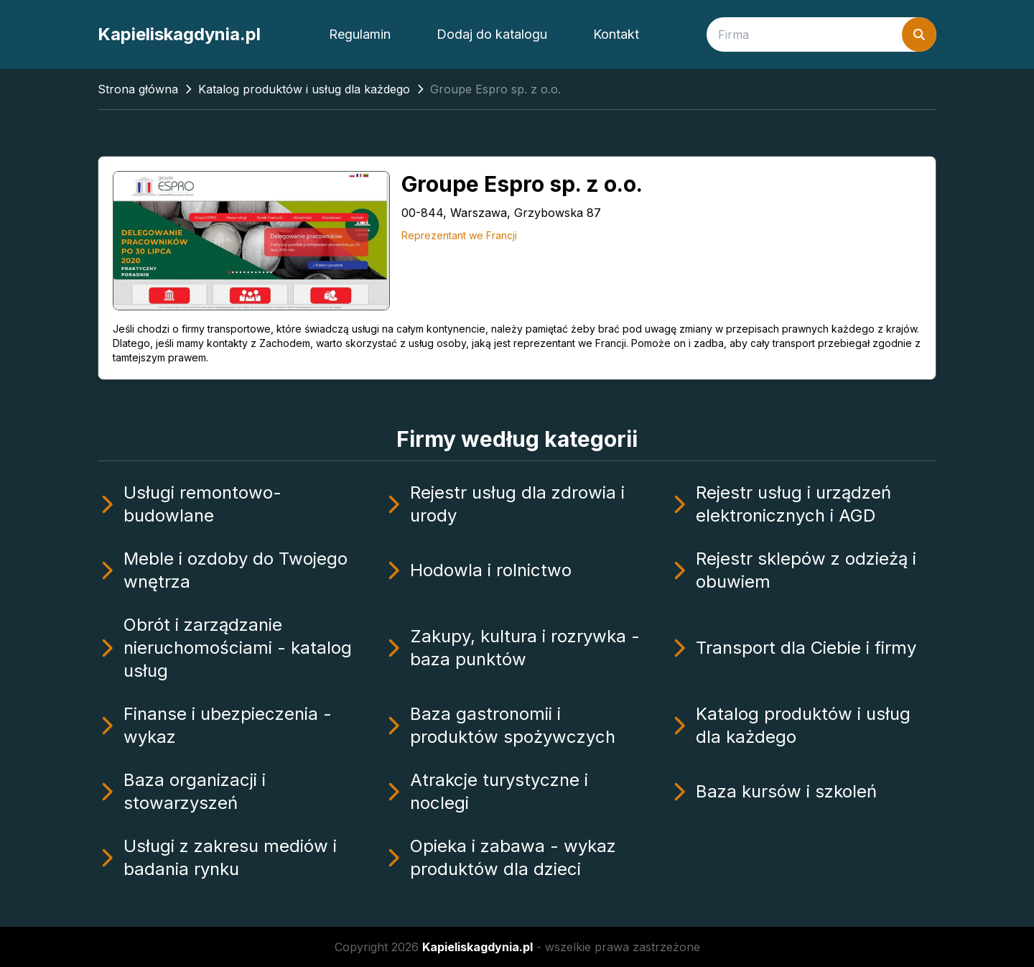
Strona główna (138, 89)
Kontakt (616, 34)
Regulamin (360, 34)
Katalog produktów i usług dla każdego (304, 89)
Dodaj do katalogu (492, 34)
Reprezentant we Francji (459, 235)
